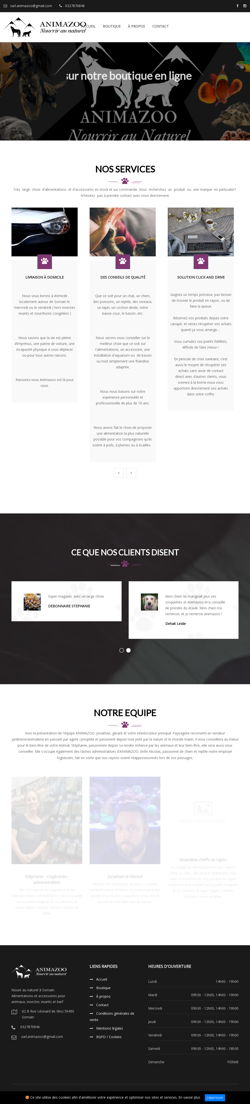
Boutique (112, 26)
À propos (136, 26)
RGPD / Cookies (106, 1036)
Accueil (98, 979)
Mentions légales (106, 1028)
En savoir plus (189, 1097)
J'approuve (215, 1097)
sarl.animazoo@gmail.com (28, 5)
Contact (160, 26)
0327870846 (72, 5)
